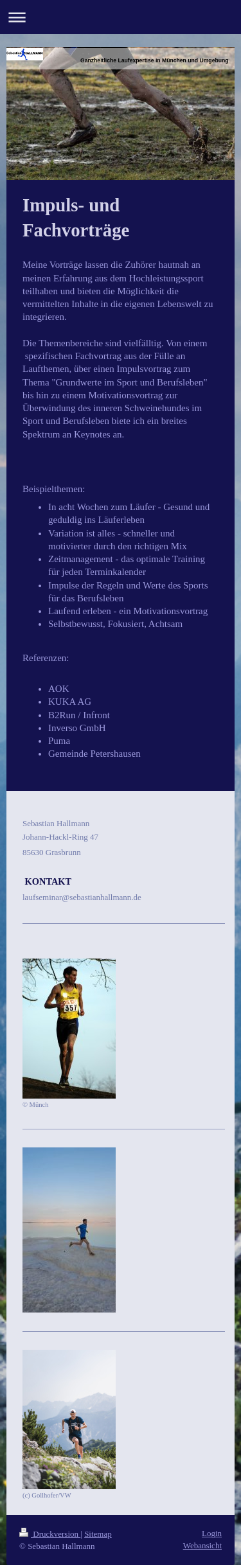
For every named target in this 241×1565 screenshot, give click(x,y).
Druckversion (49, 1534)
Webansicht (202, 1545)
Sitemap (98, 1534)
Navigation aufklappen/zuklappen (120, 17)
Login (212, 1533)
